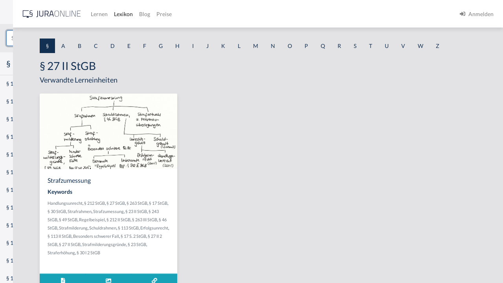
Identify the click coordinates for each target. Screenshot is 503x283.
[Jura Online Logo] (164, 14)
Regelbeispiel (152, 242)
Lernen (212, 14)
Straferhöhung (219, 275)
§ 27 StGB (207, 217)
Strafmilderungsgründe (162, 275)
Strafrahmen (203, 225)
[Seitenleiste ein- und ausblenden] (113, 12)
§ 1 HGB (16, 136)
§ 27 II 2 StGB (187, 267)
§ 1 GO (14, 119)
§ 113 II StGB (181, 258)
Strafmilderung (165, 250)
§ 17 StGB (160, 225)
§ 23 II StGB (182, 234)
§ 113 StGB (220, 250)
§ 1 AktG (16, 83)
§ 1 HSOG (18, 154)
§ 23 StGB (194, 275)
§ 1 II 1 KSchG (23, 260)
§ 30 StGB (180, 225)
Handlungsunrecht (157, 217)
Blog (257, 14)
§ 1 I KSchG (20, 242)
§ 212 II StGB (179, 242)
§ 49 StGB (226, 234)
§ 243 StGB (205, 234)
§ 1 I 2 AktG (20, 189)
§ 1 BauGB (18, 101)
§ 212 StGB (186, 217)
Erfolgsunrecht (153, 258)
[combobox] (62, 38)
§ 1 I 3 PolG (20, 225)
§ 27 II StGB (212, 267)
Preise (277, 14)
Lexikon (236, 14)
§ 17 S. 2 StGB (161, 267)
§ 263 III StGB (205, 242)
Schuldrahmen (194, 250)
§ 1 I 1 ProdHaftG (27, 172)
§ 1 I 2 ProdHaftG (27, 207)
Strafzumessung (155, 234)
